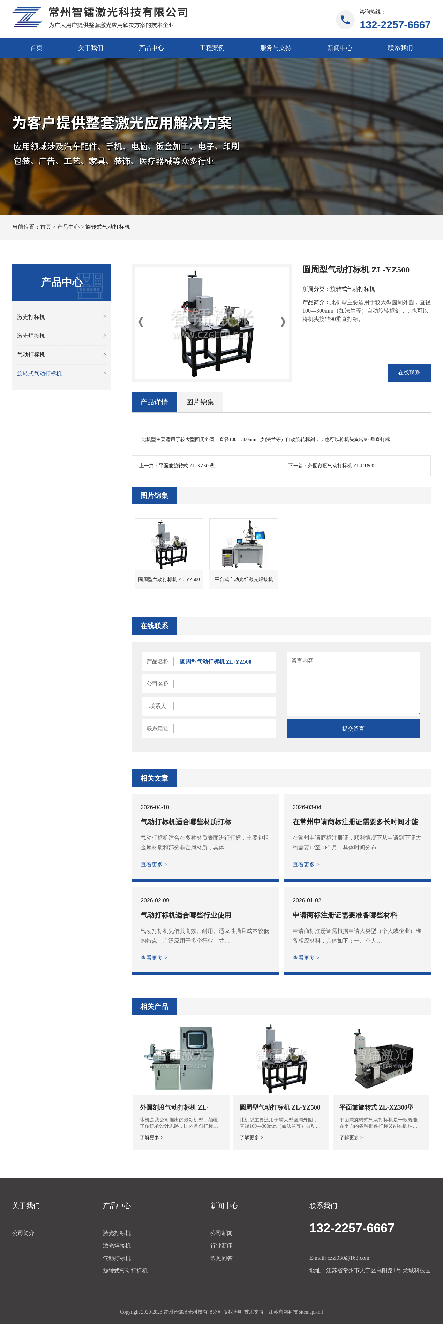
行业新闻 (221, 1246)
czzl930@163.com (348, 1258)
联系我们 (400, 47)
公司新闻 (221, 1233)
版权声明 (233, 1312)
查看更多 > (154, 865)
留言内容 (302, 661)
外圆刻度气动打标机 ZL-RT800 (341, 465)
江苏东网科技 (283, 1312)
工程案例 (212, 47)
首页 (36, 47)
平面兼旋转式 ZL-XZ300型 (187, 465)
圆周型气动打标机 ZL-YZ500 (280, 1107)
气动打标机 (117, 1258)
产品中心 (151, 47)
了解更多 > (151, 1137)
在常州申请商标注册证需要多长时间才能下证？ (355, 822)
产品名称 (158, 661)
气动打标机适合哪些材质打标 (186, 822)
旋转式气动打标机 (107, 227)
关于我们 (90, 47)
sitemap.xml (311, 1312)
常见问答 (221, 1258)
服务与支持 (276, 47)
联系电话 (158, 728)
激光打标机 (117, 1233)
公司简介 (23, 1233)
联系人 (157, 706)
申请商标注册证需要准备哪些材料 (345, 915)
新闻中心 (339, 47)
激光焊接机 (117, 1246)
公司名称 (158, 684)
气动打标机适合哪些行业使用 (186, 915)
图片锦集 (200, 402)
